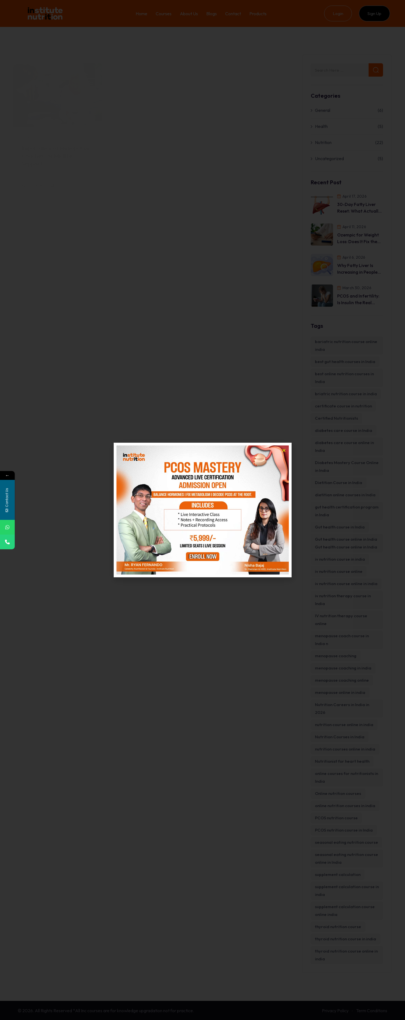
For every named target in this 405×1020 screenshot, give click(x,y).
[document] (202, 510)
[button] (284, 450)
